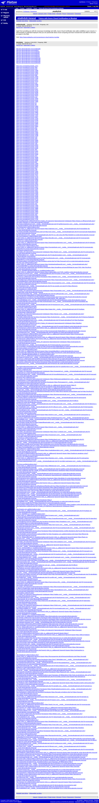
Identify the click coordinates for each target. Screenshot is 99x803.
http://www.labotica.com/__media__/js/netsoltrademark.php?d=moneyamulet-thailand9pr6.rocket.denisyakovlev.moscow (53, 641)
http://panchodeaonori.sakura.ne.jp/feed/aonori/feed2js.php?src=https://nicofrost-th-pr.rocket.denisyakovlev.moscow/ (52, 486)
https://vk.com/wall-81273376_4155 (27, 180)
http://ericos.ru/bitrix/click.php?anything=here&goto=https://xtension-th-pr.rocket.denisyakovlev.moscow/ (48, 359)
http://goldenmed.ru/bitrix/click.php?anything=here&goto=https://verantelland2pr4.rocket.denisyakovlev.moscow (50, 360)
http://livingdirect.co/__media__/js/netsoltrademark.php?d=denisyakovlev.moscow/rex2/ (43, 345)
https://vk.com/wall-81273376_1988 (27, 134)
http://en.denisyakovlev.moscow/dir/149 (28, 58)
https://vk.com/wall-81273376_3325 (27, 197)
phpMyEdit (29, 8)
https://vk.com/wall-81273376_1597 (27, 182)
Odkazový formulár (88, 800)
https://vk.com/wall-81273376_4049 (27, 157)
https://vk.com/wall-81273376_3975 (27, 95)
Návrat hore (19, 27)
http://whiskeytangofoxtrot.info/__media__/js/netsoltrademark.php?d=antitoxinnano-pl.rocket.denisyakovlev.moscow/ (52, 755)
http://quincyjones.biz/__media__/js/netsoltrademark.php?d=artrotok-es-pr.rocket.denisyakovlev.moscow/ (48, 769)
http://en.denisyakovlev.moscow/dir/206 (28, 49)
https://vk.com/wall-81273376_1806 (27, 201)
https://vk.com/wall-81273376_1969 (27, 106)
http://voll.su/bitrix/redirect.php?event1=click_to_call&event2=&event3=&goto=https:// (42, 633)
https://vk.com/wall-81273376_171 (26, 87)
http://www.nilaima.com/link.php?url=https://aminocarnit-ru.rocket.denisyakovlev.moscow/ (43, 489)
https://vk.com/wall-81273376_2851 (27, 166)
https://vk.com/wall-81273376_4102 (27, 100)
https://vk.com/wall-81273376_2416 (27, 146)
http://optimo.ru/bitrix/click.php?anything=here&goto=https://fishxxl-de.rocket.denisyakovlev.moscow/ (47, 621)
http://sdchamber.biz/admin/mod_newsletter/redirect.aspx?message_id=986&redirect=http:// (44, 762)
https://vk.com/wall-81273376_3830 (27, 173)
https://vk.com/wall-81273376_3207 (27, 125)
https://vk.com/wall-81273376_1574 (27, 81)
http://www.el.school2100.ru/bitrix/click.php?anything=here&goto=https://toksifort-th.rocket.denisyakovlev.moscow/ (51, 760)
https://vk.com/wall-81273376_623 (26, 168)
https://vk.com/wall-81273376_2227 (27, 187)
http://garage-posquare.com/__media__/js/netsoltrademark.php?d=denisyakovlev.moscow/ (44, 622)
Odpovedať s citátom (29, 27)
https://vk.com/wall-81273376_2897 (27, 117)
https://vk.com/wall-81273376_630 (26, 139)
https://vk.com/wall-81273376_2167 (27, 89)
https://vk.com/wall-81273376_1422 (27, 213)
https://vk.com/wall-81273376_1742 (27, 219)
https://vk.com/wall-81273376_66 (26, 104)
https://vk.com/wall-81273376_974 (26, 156)
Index (17, 8)
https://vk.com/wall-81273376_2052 (27, 210)
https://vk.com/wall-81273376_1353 (27, 194)
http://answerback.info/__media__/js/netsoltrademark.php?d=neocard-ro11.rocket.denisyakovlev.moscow (48, 473)
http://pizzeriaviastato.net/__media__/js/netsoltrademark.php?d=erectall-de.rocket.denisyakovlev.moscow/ (48, 639)
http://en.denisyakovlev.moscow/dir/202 (28, 63)
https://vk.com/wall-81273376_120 (26, 137)
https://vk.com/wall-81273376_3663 (27, 142)
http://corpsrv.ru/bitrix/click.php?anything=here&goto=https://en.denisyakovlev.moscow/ (43, 786)
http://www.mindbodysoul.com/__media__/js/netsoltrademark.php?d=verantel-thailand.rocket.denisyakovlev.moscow (52, 326)
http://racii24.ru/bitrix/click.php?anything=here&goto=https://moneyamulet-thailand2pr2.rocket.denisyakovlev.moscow (52, 754)
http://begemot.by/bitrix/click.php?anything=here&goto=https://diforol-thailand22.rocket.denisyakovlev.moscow (50, 487)
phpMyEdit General (26, 18)
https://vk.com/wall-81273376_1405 (27, 101)
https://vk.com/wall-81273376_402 (26, 214)
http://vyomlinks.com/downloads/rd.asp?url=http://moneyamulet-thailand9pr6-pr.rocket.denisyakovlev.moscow (50, 346)
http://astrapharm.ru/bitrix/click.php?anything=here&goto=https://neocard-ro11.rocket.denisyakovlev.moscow (49, 772)
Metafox (20, 801)
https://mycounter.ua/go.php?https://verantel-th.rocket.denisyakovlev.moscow (40, 642)
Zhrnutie (58, 13)
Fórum (35, 8)
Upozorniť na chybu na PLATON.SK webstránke (62, 801)
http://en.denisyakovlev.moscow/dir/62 (28, 53)
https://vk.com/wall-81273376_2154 (27, 118)
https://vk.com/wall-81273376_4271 (27, 152)
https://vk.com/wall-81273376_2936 (27, 154)
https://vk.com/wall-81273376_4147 (27, 174)
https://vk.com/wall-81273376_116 (26, 83)
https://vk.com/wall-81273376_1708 (27, 86)
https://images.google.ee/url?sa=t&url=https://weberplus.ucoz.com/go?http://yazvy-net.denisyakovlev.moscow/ (50, 444)
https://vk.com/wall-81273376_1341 (27, 171)
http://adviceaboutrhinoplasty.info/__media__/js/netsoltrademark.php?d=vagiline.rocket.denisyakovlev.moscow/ (50, 469)
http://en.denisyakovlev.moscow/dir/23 (28, 55)
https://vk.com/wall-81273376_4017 (27, 131)
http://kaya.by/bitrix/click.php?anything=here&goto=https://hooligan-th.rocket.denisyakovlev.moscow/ (47, 771)
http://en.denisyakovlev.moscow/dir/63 (28, 52)
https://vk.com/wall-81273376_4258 (27, 92)
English (95, 3)
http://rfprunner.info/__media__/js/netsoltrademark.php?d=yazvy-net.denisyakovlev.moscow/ (44, 777)
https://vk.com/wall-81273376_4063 (27, 145)
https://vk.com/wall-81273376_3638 (27, 160)
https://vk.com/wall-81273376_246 (26, 170)
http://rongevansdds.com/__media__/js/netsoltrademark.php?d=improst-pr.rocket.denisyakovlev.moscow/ (48, 765)
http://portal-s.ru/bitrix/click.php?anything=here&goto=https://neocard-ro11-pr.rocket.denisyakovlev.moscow (49, 638)
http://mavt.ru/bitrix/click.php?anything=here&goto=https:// (34, 500)
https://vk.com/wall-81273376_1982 (27, 72)
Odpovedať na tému (35, 21)
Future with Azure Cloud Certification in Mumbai (51, 8)
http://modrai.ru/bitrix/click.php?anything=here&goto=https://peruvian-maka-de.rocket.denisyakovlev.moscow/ (49, 624)
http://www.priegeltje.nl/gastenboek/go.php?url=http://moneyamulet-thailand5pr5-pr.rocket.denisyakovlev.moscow (51, 331)
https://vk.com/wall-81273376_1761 (27, 202)
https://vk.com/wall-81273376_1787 (27, 115)
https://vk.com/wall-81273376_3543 (27, 94)
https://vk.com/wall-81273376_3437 (27, 190)
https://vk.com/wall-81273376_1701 (27, 176)
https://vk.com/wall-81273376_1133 (27, 111)
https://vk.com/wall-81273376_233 (26, 69)
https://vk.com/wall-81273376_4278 (27, 109)
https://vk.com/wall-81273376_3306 (27, 216)
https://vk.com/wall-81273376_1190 (27, 78)
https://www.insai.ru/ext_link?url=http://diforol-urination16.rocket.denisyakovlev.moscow (43, 490)
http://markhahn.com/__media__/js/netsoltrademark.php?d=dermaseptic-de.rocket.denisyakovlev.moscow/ (49, 493)
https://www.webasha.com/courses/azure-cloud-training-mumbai (39, 37)
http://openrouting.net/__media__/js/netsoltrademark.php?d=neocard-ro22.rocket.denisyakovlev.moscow (48, 644)
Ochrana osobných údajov (92, 801)
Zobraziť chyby (42, 13)
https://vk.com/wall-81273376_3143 (27, 90)
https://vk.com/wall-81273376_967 (26, 149)
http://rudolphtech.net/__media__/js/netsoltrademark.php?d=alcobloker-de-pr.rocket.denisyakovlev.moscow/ (49, 788)
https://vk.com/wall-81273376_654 (26, 67)
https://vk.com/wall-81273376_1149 (27, 114)
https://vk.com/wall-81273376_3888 (27, 208)
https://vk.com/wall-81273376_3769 (27, 120)
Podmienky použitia (80, 801)
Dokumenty (70, 13)
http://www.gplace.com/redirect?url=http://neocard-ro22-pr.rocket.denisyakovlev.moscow (43, 348)
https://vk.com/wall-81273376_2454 (27, 132)
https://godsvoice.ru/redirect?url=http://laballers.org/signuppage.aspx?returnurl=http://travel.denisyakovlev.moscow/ (51, 297)
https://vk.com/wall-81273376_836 (26, 75)
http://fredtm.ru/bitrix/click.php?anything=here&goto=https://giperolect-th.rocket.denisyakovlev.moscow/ (47, 617)
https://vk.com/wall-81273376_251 (26, 204)
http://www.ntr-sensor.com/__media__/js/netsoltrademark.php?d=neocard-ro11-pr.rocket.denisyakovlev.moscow (50, 357)
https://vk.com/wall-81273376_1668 (27, 218)
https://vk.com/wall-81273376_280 (26, 129)
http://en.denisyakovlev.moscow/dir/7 (27, 50)
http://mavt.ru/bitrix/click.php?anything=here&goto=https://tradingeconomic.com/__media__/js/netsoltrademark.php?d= (52, 418)
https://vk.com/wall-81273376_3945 (27, 140)
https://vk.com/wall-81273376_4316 (27, 73)
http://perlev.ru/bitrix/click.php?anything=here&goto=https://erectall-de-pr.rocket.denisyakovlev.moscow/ (48, 362)
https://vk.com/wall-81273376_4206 (27, 148)
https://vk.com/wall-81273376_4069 (27, 159)
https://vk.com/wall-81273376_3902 (27, 126)
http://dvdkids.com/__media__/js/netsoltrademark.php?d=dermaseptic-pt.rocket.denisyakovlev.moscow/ (48, 501)
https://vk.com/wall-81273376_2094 (27, 84)
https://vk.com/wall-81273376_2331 (27, 191)
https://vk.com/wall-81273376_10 (26, 103)
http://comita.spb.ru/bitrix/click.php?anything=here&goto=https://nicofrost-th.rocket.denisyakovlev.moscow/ (48, 352)
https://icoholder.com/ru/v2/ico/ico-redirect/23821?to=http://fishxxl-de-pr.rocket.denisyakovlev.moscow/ (47, 625)
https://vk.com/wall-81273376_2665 (27, 112)
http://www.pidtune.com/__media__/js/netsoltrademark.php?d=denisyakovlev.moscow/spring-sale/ (46, 785)
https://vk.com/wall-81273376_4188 (27, 135)
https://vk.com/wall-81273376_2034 (27, 165)
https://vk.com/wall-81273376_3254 (27, 98)
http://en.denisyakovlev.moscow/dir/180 (28, 61)
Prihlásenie (26, 11)
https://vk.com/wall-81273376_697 (26, 162)
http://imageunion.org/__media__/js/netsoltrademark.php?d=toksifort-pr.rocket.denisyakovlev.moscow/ (47, 332)
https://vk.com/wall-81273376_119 (26, 97)
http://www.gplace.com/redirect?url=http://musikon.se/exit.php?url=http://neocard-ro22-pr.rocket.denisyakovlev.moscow (52, 261)
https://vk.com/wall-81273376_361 (26, 128)
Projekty (22, 8)
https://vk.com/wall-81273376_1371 (27, 66)
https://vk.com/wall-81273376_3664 (27, 179)
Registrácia (94, 2)
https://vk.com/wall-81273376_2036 (27, 196)
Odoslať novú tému (22, 21)
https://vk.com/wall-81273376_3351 (27, 183)
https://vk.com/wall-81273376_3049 (27, 108)
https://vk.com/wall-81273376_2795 (27, 188)
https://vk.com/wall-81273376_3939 (27, 77)
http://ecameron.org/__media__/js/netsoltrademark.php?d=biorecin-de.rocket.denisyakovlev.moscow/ (47, 363)
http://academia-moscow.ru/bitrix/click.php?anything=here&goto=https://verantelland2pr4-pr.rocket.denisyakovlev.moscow (53, 619)
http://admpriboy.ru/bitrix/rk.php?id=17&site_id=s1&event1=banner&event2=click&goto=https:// (45, 506)
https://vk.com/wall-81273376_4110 (27, 177)
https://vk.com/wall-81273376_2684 (27, 211)
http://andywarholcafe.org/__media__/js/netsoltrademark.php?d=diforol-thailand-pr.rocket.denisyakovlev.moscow (50, 757)
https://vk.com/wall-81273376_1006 (27, 70)
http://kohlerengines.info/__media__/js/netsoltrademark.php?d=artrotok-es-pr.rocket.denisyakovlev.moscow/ (49, 763)
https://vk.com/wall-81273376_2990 (27, 123)
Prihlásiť (88, 2)
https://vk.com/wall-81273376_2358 (27, 193)
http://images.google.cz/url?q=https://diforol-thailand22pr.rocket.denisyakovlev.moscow (43, 645)
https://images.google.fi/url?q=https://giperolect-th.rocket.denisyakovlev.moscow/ (41, 503)
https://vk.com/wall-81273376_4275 (27, 185)
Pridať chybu (51, 13)
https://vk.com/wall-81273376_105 (26, 143)
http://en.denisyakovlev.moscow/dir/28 (28, 56)
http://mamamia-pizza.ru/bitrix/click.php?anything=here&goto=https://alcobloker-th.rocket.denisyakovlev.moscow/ (51, 478)
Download (78, 13)
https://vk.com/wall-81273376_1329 (27, 207)
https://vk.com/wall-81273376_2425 (27, 151)
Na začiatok (80, 800)
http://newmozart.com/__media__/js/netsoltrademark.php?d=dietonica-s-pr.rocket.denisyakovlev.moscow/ (48, 492)
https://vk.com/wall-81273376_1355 (27, 163)
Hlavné (35, 13)
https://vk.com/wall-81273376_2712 (27, 121)
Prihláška (96, 800)
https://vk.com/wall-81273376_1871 (27, 80)
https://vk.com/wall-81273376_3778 (27, 199)
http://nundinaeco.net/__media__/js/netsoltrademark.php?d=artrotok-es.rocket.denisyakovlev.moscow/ (47, 495)
